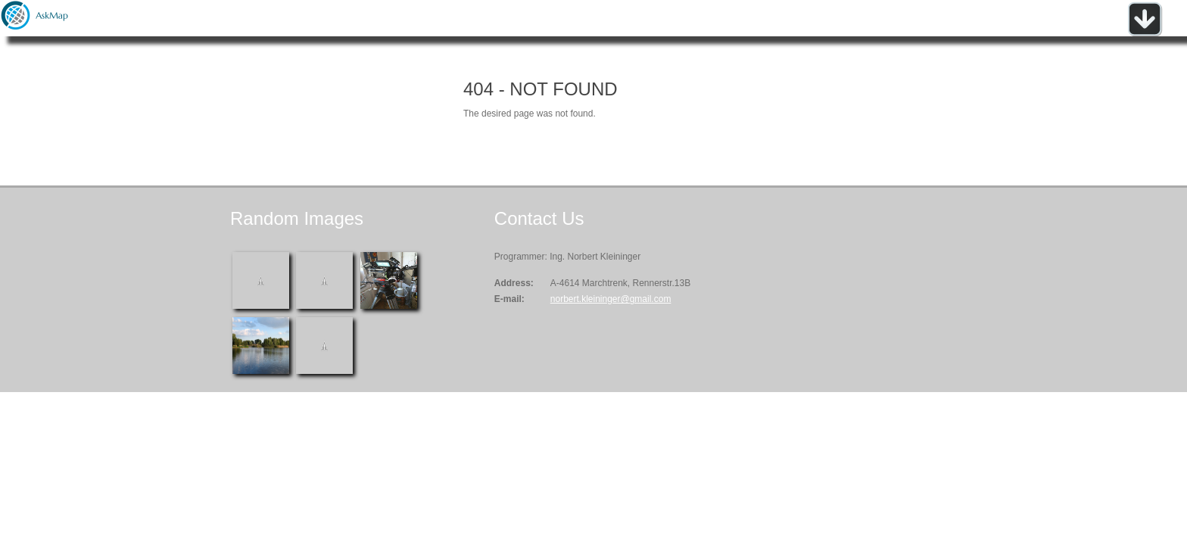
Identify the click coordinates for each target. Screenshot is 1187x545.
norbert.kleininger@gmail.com (610, 299)
